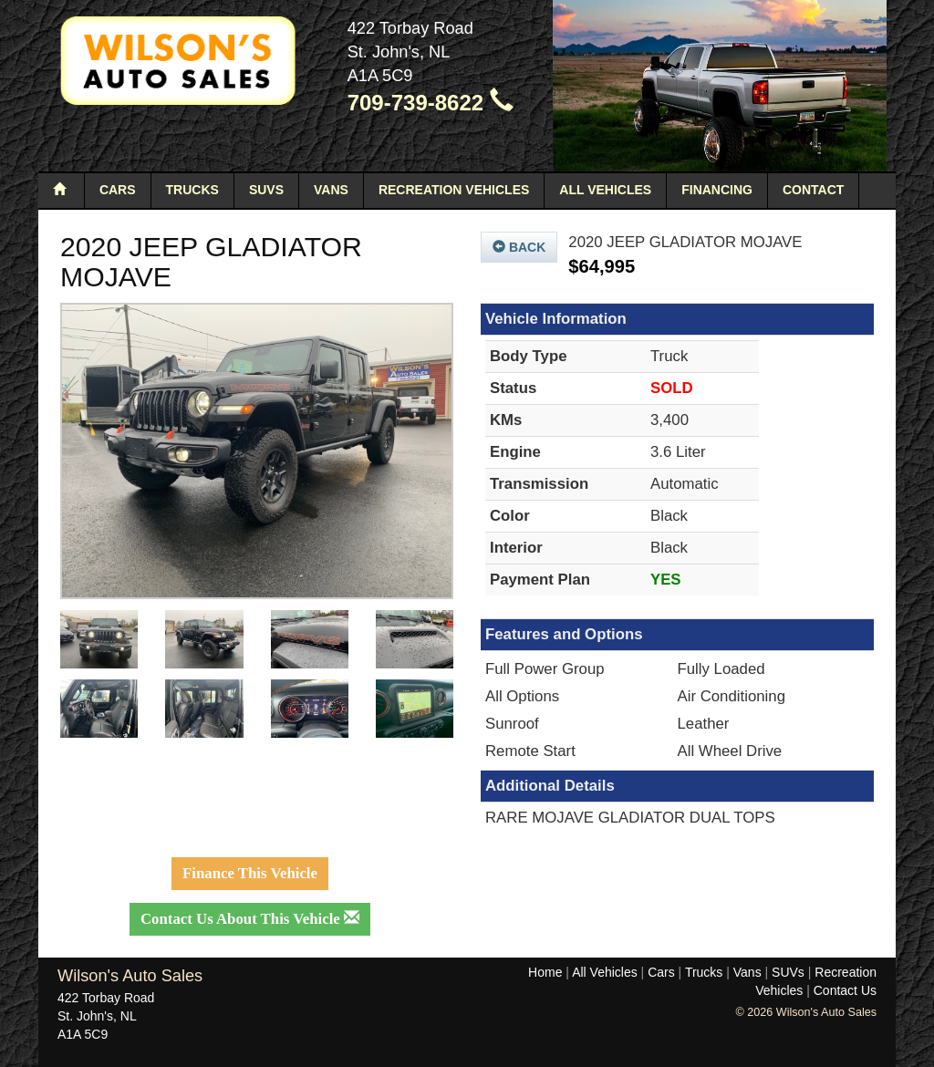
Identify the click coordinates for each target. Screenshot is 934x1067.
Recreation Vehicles (454, 189)
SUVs (266, 189)
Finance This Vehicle (249, 873)
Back (519, 247)
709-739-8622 (431, 102)
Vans (331, 189)
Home (545, 972)
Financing (716, 189)
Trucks (192, 189)
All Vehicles (605, 189)
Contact (813, 189)
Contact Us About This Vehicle (249, 918)
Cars (117, 189)
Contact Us (845, 990)
